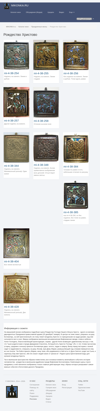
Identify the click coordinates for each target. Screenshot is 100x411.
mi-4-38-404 (11, 261)
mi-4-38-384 (71, 166)
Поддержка (34, 396)
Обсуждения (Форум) (34, 12)
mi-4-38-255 (41, 73)
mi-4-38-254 (11, 73)
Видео (61, 12)
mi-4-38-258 (41, 120)
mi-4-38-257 (11, 120)
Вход (64, 385)
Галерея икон (51, 388)
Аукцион (51, 12)
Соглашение (34, 385)
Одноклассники (84, 388)
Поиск (32, 393)
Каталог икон (16, 12)
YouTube (81, 390)
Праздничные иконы (39, 27)
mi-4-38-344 (11, 165)
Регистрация (67, 388)
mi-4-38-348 (41, 164)
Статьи (48, 402)
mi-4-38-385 (71, 212)
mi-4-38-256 (71, 73)
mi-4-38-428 (11, 306)
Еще (71, 12)
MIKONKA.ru (11, 27)
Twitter (80, 385)
